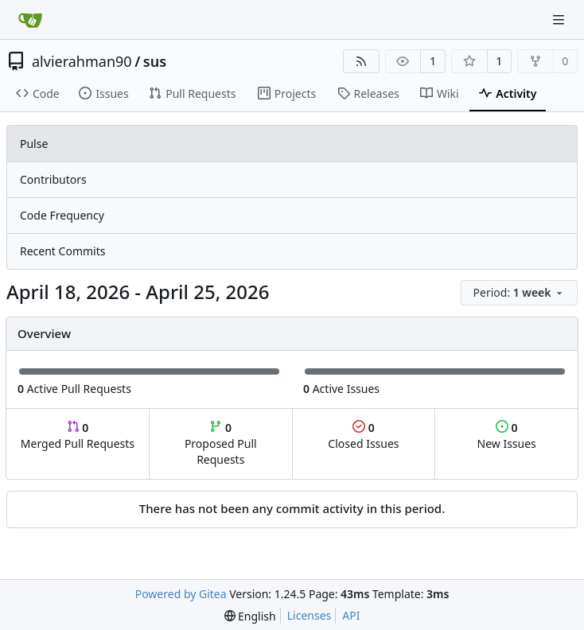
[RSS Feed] (361, 61)
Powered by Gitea (181, 593)
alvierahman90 (82, 61)
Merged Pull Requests (77, 435)
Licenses (309, 615)
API (351, 615)
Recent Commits (62, 251)
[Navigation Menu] (560, 19)
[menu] (519, 292)
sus (154, 61)
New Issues (506, 435)
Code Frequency (62, 215)
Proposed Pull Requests (221, 443)
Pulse (34, 143)
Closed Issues (363, 435)
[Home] (30, 20)
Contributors (53, 179)
